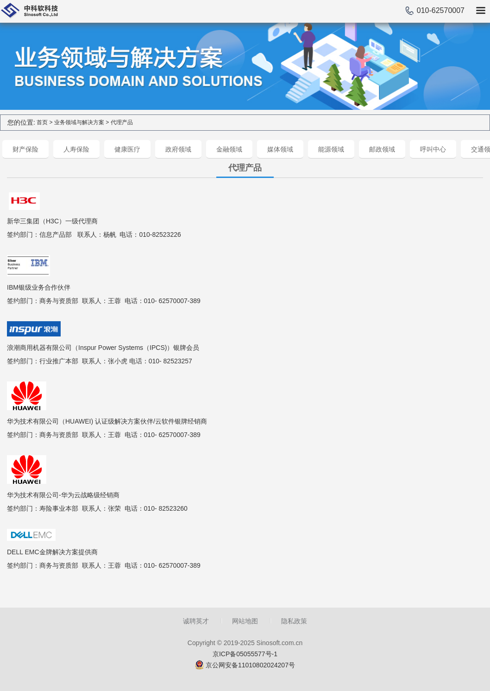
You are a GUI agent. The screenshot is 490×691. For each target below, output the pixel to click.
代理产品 (122, 122)
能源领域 (331, 149)
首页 (42, 122)
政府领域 (178, 149)
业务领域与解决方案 (79, 122)
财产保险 (25, 149)
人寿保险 (76, 149)
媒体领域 (280, 149)
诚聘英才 (196, 621)
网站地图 (245, 621)
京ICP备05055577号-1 (245, 654)
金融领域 (229, 149)
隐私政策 (294, 621)
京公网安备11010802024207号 (250, 665)
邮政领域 (382, 149)
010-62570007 (441, 10)
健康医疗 (127, 149)
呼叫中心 (433, 149)
